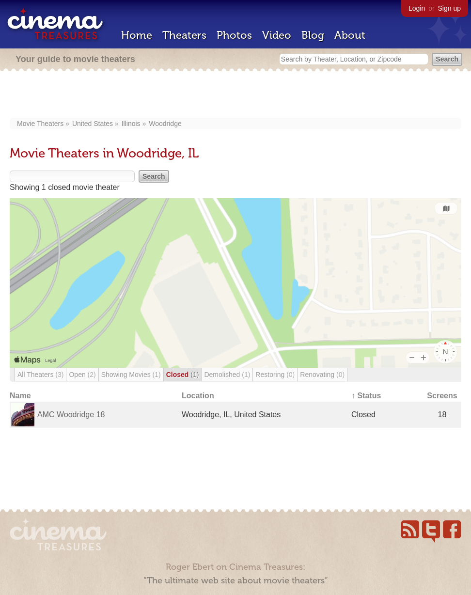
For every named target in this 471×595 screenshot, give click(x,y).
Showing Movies (131, 374)
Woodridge (165, 123)
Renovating (322, 374)
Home (136, 35)
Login (416, 8)
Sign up (449, 8)
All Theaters (40, 374)
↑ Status (366, 395)
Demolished (227, 374)
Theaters (184, 35)
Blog (312, 35)
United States (92, 123)
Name (20, 395)
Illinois (131, 123)
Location (198, 395)
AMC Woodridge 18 (71, 414)
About (349, 35)
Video (276, 35)
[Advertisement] (236, 95)
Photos (234, 35)
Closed (182, 374)
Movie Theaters (40, 123)
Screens (442, 395)
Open (82, 374)
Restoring (275, 374)
